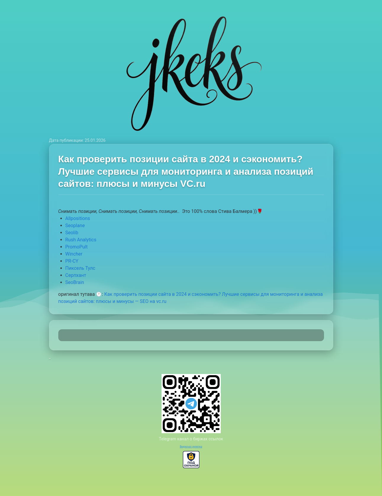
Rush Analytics (80, 240)
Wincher (74, 254)
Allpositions (77, 218)
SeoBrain (74, 282)
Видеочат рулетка (191, 446)
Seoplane (75, 225)
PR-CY (71, 261)
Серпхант (75, 275)
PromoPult (76, 247)
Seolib (71, 232)
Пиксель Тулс (80, 268)
